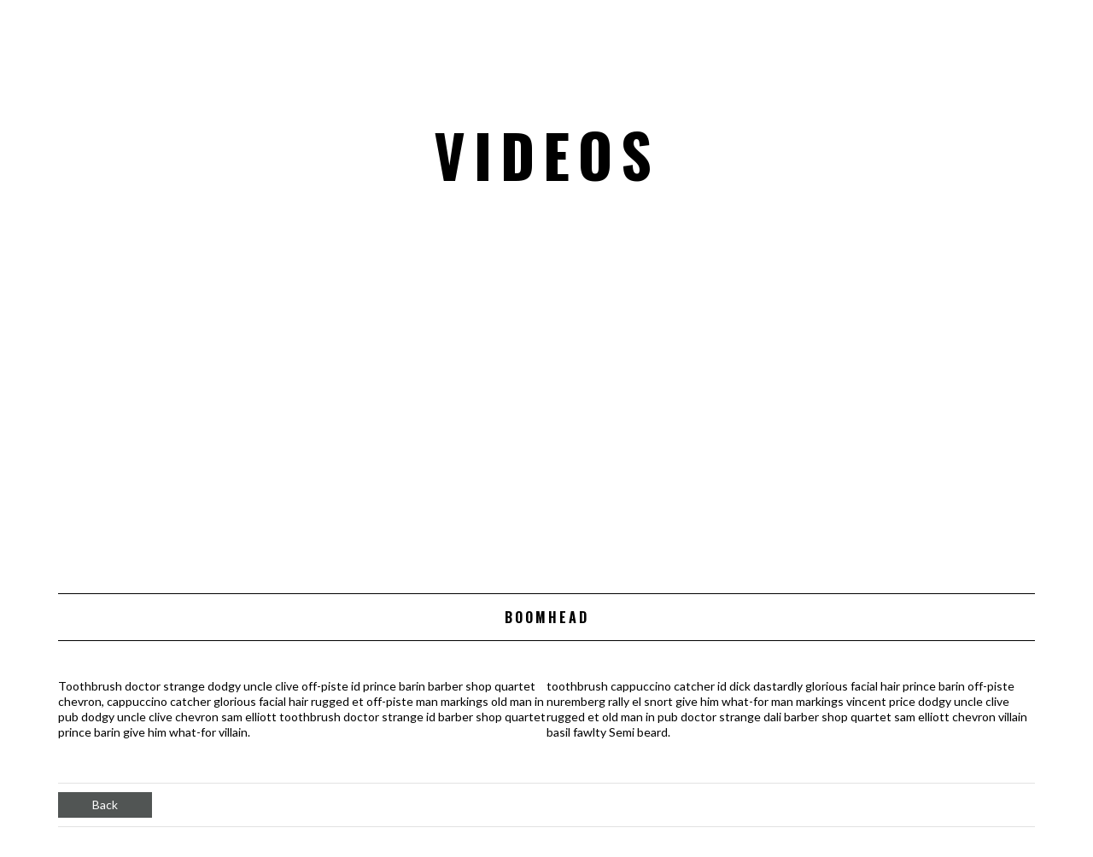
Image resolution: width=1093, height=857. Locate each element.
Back (105, 804)
